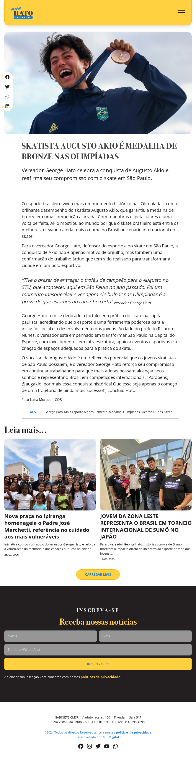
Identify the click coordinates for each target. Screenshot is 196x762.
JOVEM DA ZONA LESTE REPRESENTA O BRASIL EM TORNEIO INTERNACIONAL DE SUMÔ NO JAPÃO (146, 526)
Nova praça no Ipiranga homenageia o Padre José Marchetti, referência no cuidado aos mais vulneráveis (46, 526)
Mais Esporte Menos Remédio (85, 412)
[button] (181, 12)
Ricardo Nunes (152, 412)
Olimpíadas (131, 412)
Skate (168, 412)
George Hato (54, 412)
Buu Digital (111, 737)
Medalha (115, 412)
